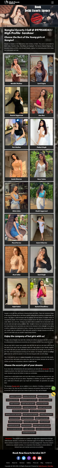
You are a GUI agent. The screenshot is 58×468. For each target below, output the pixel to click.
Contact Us (48, 463)
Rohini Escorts (26, 425)
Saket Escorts (14, 403)
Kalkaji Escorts (14, 418)
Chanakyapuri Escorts (14, 407)
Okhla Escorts (44, 421)
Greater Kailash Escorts (20, 411)
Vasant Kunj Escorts (44, 407)
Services (21, 463)
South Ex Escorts (42, 403)
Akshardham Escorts (29, 432)
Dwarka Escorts (43, 396)
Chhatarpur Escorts (29, 407)
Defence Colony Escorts (13, 414)
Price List (35, 463)
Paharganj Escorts (12, 400)
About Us (14, 463)
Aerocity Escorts (15, 396)
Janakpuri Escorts (13, 425)
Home (8, 463)
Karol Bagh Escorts (45, 400)
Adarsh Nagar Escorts (43, 429)
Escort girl (46, 369)
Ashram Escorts (29, 429)
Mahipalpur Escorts (29, 396)
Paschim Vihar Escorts (31, 421)
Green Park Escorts (46, 414)
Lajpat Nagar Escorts (28, 403)
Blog (42, 463)
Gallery (29, 463)
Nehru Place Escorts (41, 418)
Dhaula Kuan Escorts (15, 421)
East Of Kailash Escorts (37, 411)
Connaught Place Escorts (29, 400)
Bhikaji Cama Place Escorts (41, 425)
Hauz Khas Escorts (27, 418)
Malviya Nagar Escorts (15, 429)
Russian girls (16, 386)
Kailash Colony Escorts (30, 414)
